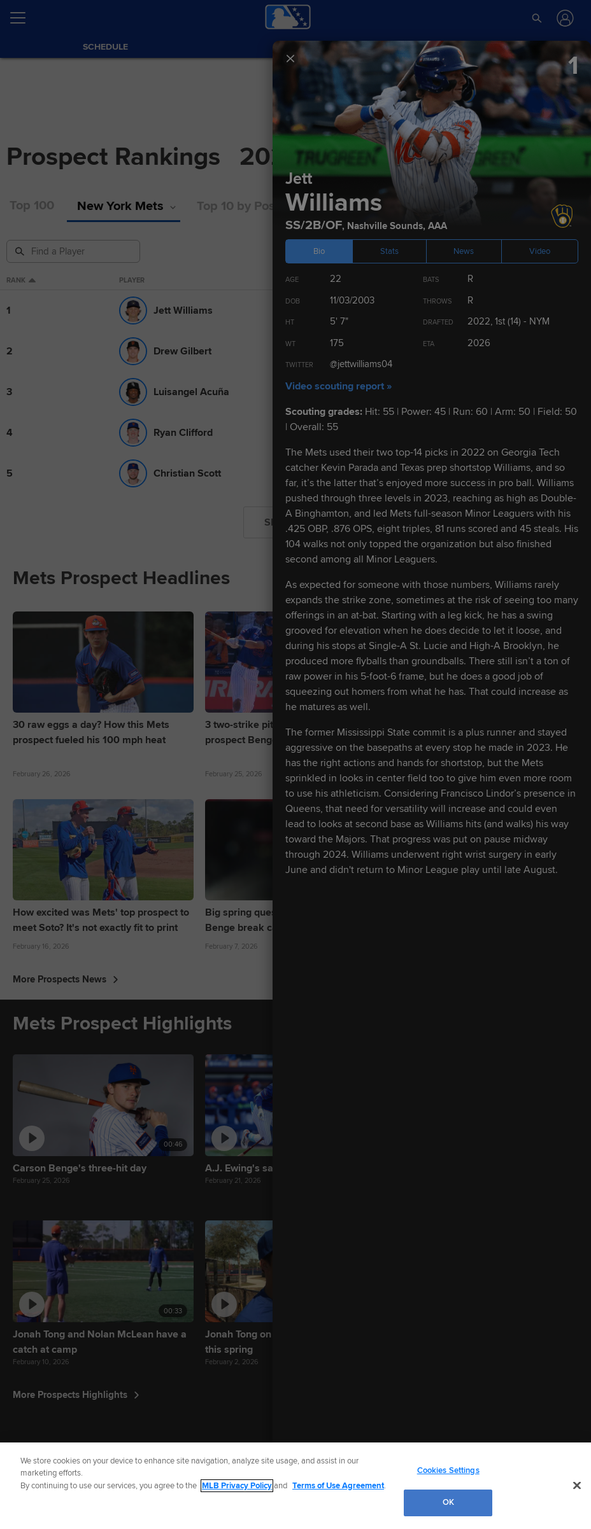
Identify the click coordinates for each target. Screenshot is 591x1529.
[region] (295, 1485)
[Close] (577, 1485)
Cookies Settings (448, 1470)
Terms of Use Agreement (338, 1486)
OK (448, 1502)
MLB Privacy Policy (237, 1486)
